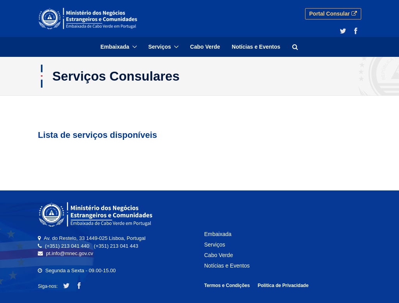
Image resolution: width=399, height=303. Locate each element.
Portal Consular (333, 14)
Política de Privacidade (283, 285)
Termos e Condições (227, 285)
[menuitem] (119, 47)
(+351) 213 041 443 (116, 246)
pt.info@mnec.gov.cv (69, 253)
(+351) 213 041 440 (67, 246)
